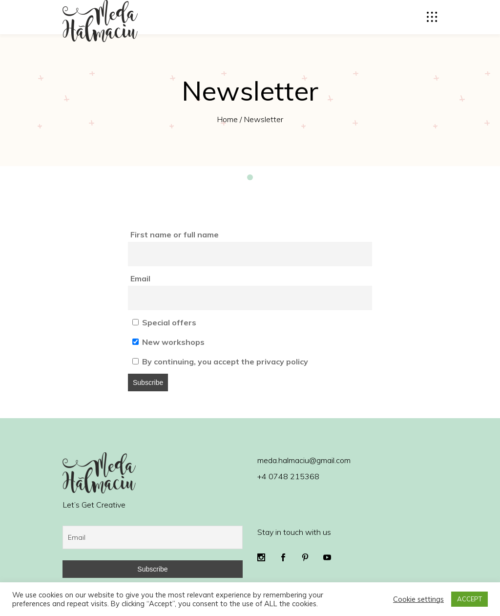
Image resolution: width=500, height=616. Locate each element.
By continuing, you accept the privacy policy (220, 361)
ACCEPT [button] (469, 599)
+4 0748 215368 (288, 476)
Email (140, 278)
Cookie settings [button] (418, 599)
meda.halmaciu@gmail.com (304, 460)
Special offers (164, 322)
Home (227, 119)
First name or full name (174, 234)
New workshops (168, 342)
